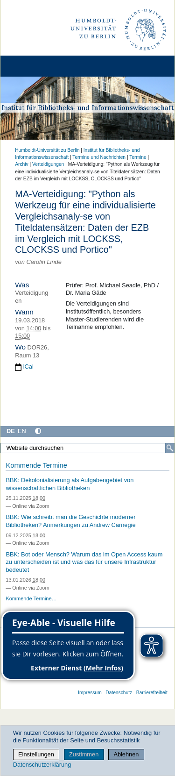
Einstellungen (36, 754)
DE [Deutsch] (11, 430)
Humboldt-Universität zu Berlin (47, 150)
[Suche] (170, 448)
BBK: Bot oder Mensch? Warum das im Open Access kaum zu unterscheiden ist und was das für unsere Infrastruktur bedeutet (84, 562)
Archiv (21, 164)
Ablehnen (126, 754)
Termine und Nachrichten (99, 157)
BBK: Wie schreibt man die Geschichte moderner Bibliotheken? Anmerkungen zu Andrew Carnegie (70, 520)
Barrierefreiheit (152, 692)
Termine (137, 157)
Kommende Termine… (31, 598)
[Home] (33, 66)
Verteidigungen (48, 164)
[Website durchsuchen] (87, 448)
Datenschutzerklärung (42, 764)
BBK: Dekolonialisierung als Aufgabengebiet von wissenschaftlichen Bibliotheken (69, 484)
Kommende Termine (36, 465)
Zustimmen (83, 754)
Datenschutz (118, 692)
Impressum (90, 692)
